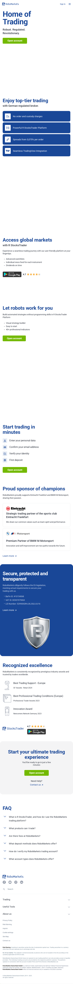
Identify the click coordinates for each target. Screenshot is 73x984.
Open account (14, 40)
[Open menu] (69, 4)
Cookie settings (8, 932)
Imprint (5, 928)
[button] (15, 4)
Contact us (36, 784)
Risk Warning (7, 924)
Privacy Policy (7, 920)
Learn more (9, 556)
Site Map (6, 936)
